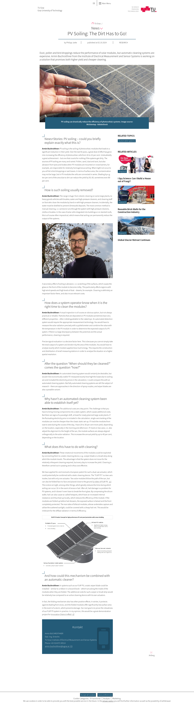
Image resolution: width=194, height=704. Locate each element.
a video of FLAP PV (100, 481)
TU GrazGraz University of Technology (50, 9)
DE (94, 3)
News (97, 28)
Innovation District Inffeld (61, 614)
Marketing (116, 698)
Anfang (151, 653)
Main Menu (105, 3)
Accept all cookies (88, 695)
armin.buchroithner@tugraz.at (57, 646)
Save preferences (105, 695)
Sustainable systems (127, 141)
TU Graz (96, 23)
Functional (95, 698)
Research (123, 42)
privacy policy (108, 701)
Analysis (105, 698)
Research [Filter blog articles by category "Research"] (122, 171)
